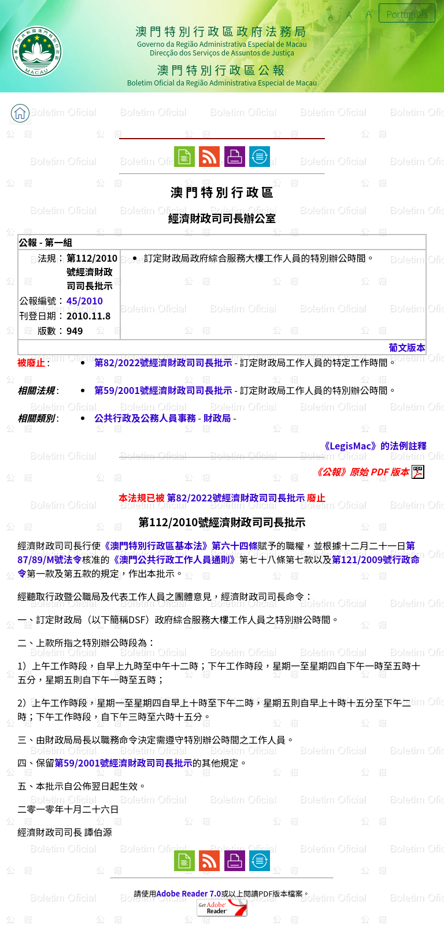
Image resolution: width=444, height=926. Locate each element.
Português (407, 14)
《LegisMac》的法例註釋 (373, 445)
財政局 (217, 418)
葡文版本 (407, 347)
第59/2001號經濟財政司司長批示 (163, 390)
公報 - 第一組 (45, 242)
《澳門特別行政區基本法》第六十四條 (179, 545)
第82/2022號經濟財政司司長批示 (163, 362)
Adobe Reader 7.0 (189, 893)
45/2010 (84, 300)
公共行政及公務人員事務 (145, 418)
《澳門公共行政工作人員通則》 (174, 559)
